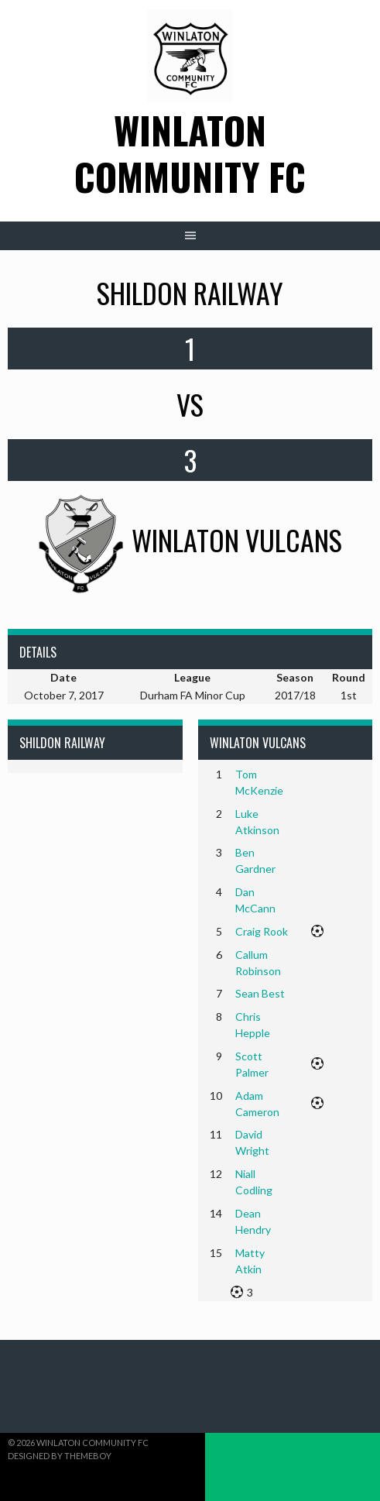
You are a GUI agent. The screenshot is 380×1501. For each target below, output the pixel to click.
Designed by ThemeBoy (59, 1456)
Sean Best (260, 993)
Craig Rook (261, 931)
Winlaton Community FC (190, 153)
